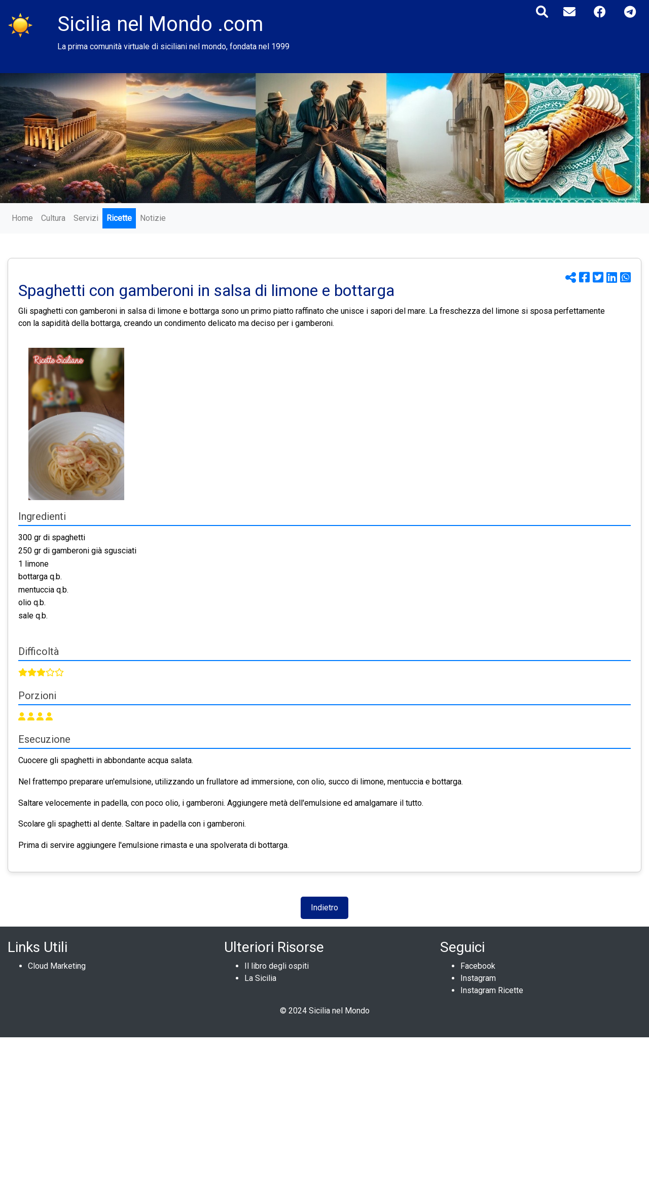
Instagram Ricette (491, 990)
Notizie (153, 218)
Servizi (86, 218)
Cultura (53, 218)
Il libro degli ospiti (276, 966)
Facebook (477, 966)
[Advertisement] (304, 1108)
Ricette (119, 218)
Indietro (324, 907)
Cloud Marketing (57, 966)
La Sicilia (260, 978)
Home (22, 218)
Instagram (478, 978)
